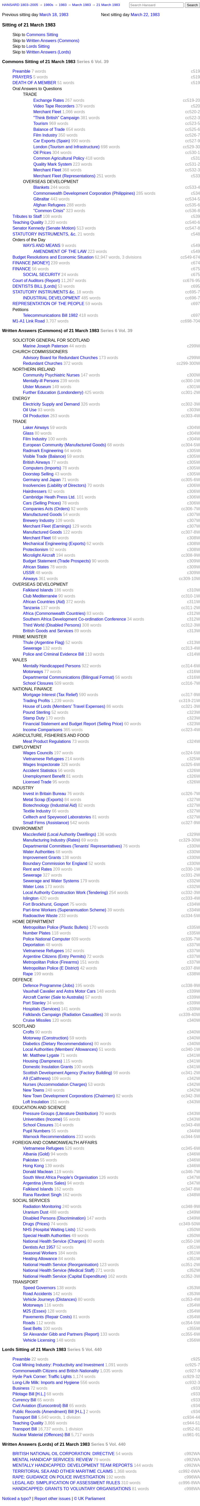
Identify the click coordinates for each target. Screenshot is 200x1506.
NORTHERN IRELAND (33, 369)
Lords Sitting (37, 46)
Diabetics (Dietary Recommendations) (58, 1043)
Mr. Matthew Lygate (41, 1055)
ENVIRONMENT (27, 828)
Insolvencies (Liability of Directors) (54, 485)
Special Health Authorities (46, 1235)
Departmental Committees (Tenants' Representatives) (72, 846)
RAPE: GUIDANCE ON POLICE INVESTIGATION (58, 1477)
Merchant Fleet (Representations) (64, 176)
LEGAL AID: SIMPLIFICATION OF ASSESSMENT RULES (66, 1483)
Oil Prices (42, 152)
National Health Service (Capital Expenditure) (65, 1276)
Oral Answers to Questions (37, 88)
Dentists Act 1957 (39, 1247)
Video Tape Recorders (53, 106)
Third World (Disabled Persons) (52, 625)
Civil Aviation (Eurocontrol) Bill (40, 1405)
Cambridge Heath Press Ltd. (49, 497)
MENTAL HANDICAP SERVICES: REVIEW (52, 1459)
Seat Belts (32, 1328)
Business (20, 1388)
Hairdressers (35, 491)
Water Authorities (38, 852)
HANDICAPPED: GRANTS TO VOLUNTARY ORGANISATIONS (71, 1489)
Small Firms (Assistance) (46, 823)
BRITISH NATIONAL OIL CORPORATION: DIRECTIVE (63, 1453)
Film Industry (45, 135)
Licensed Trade (37, 782)
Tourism (40, 123)
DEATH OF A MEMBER (34, 82)
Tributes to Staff (27, 216)
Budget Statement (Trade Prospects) (57, 561)
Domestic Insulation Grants (48, 1067)
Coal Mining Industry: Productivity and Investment (58, 1365)
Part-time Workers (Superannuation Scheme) (64, 910)
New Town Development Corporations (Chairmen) (69, 1096)
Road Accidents (37, 1294)
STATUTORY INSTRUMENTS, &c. (44, 234)
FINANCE (21, 269)
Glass (28, 433)
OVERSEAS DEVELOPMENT (50, 181)
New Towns (33, 1090)
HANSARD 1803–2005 (20, 5)
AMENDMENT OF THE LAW (59, 251)
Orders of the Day (28, 240)
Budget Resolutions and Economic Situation (52, 257)
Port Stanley (34, 1003)
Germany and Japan (42, 480)
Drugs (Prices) (36, 1224)
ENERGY (21, 398)
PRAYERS (22, 77)
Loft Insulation (36, 1102)
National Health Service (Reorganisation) (60, 1264)
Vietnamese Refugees (43, 759)
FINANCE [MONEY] (30, 263)
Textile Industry (37, 811)
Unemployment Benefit (44, 776)
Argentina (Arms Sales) (44, 1183)
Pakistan (31, 1160)
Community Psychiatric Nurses (51, 375)
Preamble (21, 71)
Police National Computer (46, 939)
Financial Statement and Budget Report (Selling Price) (73, 724)
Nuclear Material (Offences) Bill (41, 1435)
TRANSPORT (25, 1282)
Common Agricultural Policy (58, 158)
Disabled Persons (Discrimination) (54, 1218)
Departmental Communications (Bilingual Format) (68, 677)
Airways (30, 578)
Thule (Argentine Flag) (43, 642)
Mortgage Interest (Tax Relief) (50, 695)
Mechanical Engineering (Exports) (54, 543)
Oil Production (36, 416)
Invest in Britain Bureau (44, 793)
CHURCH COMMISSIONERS (40, 351)
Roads (29, 1323)
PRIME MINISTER (29, 637)
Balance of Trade (49, 129)
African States (36, 567)
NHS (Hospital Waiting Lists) (49, 1229)
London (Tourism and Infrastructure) (66, 147)
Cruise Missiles (37, 1020)
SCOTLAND (23, 1026)
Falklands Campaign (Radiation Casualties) (63, 1014)
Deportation (34, 945)
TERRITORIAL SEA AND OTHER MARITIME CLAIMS (62, 1471)
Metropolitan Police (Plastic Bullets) (55, 927)
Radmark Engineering (43, 450)
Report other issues (52, 1498)
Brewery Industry (38, 520)
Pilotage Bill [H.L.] (28, 1394)
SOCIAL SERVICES (31, 1200)
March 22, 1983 (145, 14)
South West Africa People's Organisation (60, 1177)
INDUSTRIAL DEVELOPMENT (51, 298)
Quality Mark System (52, 164)
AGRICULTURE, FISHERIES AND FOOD (50, 735)
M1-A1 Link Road (28, 321)
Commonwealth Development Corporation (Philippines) (84, 193)
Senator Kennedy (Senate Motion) (44, 228)
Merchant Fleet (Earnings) (47, 526)
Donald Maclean (38, 1171)
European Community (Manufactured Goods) (64, 445)
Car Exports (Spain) (51, 141)
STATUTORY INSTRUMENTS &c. (43, 292)
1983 (63, 5)
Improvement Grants (42, 857)
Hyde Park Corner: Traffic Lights (42, 1376)
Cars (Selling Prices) (42, 503)
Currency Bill (24, 1400)
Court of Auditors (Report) (36, 280)
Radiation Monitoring (42, 1206)
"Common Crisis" (49, 211)
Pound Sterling (36, 712)
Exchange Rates (48, 100)
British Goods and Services (48, 631)
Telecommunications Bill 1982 (50, 315)
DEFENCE (22, 980)
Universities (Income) (42, 1119)
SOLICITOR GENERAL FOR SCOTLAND (51, 340)
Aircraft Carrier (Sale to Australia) (53, 997)
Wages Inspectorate (41, 764)
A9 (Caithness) (37, 1078)
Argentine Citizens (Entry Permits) (54, 956)
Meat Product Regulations (47, 741)
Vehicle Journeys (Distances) (50, 1299)
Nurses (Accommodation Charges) (55, 1084)
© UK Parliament (89, 1498)
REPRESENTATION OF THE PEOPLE (48, 303)
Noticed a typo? (16, 1498)
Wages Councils (38, 753)
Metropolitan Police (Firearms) (51, 962)
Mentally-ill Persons (41, 381)
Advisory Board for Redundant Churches (60, 357)
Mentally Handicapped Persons (51, 666)
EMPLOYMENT (27, 747)
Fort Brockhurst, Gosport (45, 904)
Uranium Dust (35, 1212)
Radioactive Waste (40, 915)
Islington (31, 898)
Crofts (28, 1032)
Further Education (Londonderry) (53, 392)
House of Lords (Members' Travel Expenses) (64, 706)
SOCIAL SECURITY (41, 274)
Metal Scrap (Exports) (43, 799)
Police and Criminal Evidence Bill (53, 654)
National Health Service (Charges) (54, 1241)
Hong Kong (33, 1166)
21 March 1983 (108, 5)
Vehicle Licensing (39, 1340)
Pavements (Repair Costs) (47, 1317)
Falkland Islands (38, 590)
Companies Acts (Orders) (46, 509)
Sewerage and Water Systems (51, 881)
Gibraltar (41, 199)
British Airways (36, 462)
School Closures (38, 683)
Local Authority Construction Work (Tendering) (65, 892)
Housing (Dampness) (42, 1061)
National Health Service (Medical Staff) (59, 1270)
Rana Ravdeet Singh (42, 1195)
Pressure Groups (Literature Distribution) (60, 1113)
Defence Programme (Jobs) (48, 985)
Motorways (33, 671)
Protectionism (35, 549)
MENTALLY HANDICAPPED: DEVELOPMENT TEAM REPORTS (72, 1465)
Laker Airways (36, 427)
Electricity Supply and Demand (51, 404)
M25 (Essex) (34, 1311)
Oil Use (29, 410)
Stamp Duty (34, 718)
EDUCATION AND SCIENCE (39, 1107)
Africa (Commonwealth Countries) (54, 613)
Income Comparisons (42, 730)
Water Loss (33, 886)
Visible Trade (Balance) (44, 456)
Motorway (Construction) (45, 1038)
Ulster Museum (37, 387)
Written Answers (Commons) (52, 40)
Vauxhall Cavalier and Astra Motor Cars (59, 991)
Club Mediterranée (40, 596)
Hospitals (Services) (41, 1009)
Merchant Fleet (47, 112)
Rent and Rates (37, 869)
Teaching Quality (27, 222)
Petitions (20, 309)
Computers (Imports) (42, 468)
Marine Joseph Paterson (45, 346)
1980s (48, 5)
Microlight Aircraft (39, 555)
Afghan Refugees (49, 205)
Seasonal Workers (40, 1253)
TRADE (30, 94)
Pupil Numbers (36, 1131)
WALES (19, 660)
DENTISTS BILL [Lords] (34, 286)
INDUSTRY (23, 788)
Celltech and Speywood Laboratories (57, 817)
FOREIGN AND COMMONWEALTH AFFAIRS (54, 1142)
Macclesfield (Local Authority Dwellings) (59, 834)
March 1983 (82, 5)
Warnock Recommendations (49, 1136)
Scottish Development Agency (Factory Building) (67, 1073)
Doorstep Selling (38, 474)
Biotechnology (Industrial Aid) (50, 805)
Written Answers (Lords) (48, 52)
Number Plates (37, 933)
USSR (28, 572)
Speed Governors (39, 1288)
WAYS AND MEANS (41, 245)
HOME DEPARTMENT (33, 921)
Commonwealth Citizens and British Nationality (55, 1371)
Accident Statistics (40, 770)
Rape (28, 974)
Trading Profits (36, 700)
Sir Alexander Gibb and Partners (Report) (61, 1334)
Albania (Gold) (36, 1154)
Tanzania (31, 608)
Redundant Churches (42, 363)
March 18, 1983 (53, 14)
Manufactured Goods (42, 514)
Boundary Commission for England (55, 863)
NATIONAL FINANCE (32, 689)
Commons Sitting (42, 34)
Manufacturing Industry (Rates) (51, 840)
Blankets (41, 187)
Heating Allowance (40, 1258)
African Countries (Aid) (44, 602)
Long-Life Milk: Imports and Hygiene (45, 1382)
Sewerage (32, 648)
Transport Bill (24, 1417)
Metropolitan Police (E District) (51, 968)
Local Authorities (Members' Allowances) (60, 1049)
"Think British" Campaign (56, 118)
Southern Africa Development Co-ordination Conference (74, 619)
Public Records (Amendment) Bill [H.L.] (48, 1411)
